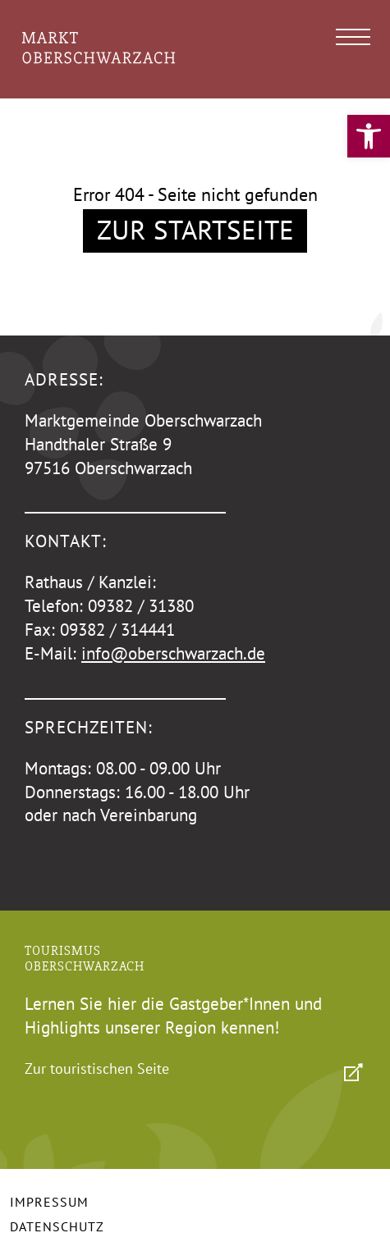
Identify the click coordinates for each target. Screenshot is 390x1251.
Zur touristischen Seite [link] (97, 1068)
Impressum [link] (49, 1202)
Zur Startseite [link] (195, 229)
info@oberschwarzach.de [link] (173, 653)
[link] (368, 136)
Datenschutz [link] (57, 1226)
